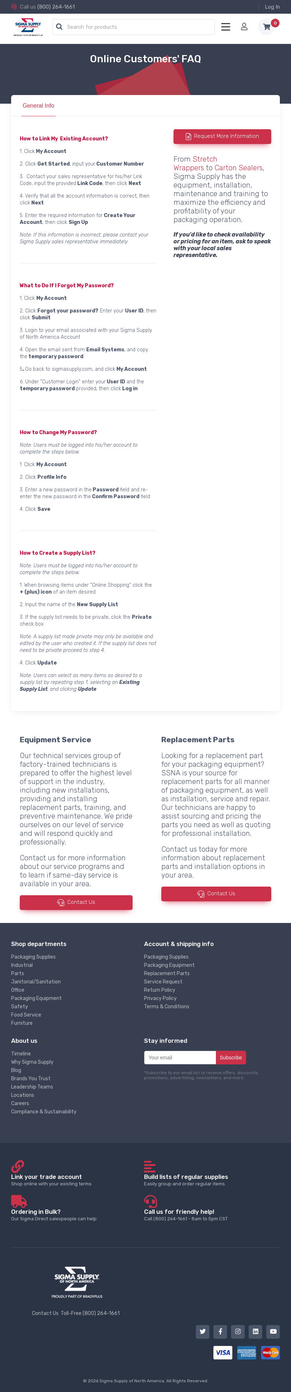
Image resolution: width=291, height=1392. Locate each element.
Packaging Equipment (36, 998)
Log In (272, 7)
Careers (20, 1103)
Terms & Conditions (166, 1007)
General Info (38, 106)
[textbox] (135, 27)
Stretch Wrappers (195, 163)
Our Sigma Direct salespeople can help (77, 1214)
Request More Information (226, 136)
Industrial (22, 965)
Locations (22, 1095)
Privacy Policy (160, 998)
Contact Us (81, 902)
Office (17, 990)
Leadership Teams (32, 1087)
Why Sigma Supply (32, 1062)
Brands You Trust (31, 1079)
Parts (17, 973)
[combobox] (133, 27)
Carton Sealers (238, 167)
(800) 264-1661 (56, 7)
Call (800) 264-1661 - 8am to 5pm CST (210, 1214)
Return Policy (159, 990)
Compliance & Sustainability (44, 1112)
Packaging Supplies (33, 957)
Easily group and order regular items (210, 1179)
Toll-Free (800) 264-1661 (90, 1313)
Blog (16, 1070)
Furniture (22, 1023)
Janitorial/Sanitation (36, 982)
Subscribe (231, 1057)
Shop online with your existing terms (77, 1179)
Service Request (163, 982)
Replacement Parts (167, 973)
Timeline (21, 1054)
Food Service (26, 1015)
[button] (59, 27)
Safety (19, 1007)
